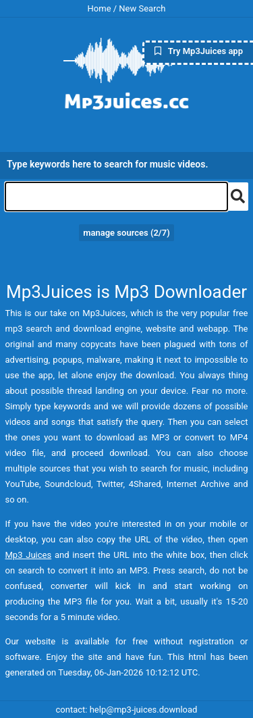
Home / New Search (127, 8)
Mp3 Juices (28, 555)
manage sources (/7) (126, 233)
